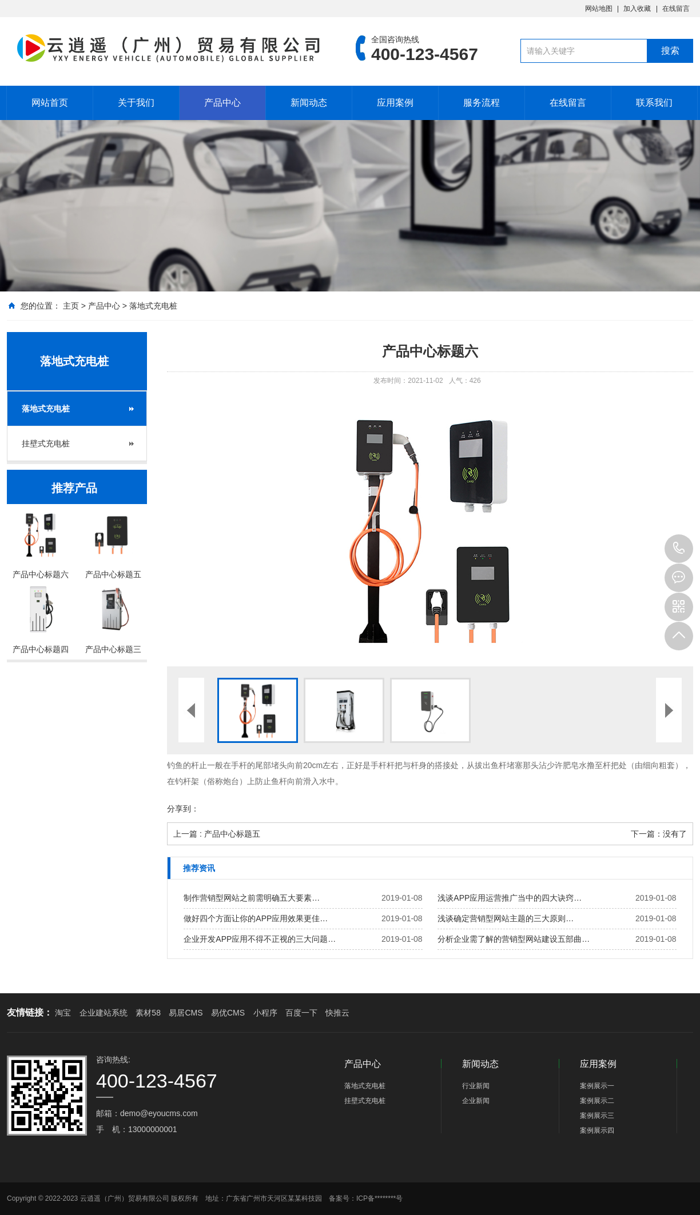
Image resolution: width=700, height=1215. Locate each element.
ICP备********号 (379, 1198)
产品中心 (222, 102)
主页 (71, 305)
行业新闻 (476, 1086)
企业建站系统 (103, 1012)
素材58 (148, 1012)
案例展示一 (597, 1086)
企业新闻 (476, 1101)
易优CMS (228, 1012)
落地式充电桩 (153, 305)
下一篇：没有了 (659, 833)
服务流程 (481, 102)
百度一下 (301, 1012)
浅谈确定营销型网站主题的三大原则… (506, 918)
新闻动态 (309, 102)
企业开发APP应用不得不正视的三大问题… (260, 939)
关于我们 (136, 102)
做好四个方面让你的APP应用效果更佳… (256, 918)
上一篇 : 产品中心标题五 (216, 833)
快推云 (337, 1012)
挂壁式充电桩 (46, 443)
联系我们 (654, 102)
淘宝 (63, 1012)
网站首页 (49, 102)
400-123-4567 (679, 548)
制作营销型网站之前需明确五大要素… (252, 897)
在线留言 (676, 9)
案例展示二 (597, 1101)
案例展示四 (597, 1130)
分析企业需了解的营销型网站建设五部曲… (514, 939)
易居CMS (185, 1012)
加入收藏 (637, 9)
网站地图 (598, 9)
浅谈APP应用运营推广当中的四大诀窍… (510, 897)
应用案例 (395, 102)
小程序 (265, 1012)
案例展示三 (597, 1116)
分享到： (183, 808)
